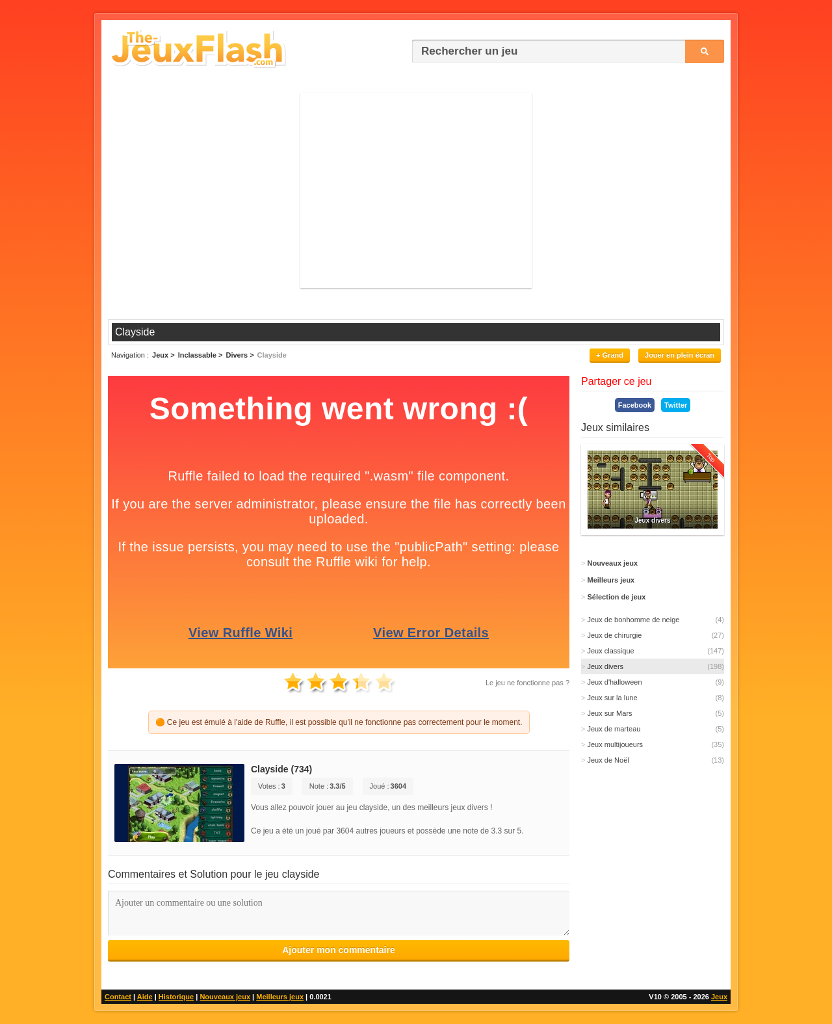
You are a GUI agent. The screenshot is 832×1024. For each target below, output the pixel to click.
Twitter (675, 405)
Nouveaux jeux (225, 997)
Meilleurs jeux (280, 997)
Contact (118, 997)
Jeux (719, 997)
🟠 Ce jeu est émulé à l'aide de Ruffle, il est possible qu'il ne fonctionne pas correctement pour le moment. (339, 722)
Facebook (634, 405)
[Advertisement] (416, 190)
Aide (145, 997)
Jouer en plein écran (679, 355)
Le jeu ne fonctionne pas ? (527, 683)
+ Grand (609, 355)
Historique (176, 997)
